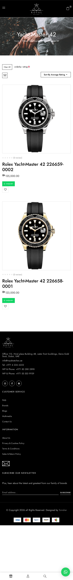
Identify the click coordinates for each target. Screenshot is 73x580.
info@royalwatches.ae (12, 360)
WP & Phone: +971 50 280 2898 (18, 369)
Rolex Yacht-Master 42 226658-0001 (32, 283)
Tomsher (63, 510)
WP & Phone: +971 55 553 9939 (18, 373)
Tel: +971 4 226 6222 (13, 365)
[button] (67, 8)
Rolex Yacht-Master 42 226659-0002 (32, 167)
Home (16, 41)
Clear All (7, 67)
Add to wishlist (5, 189)
